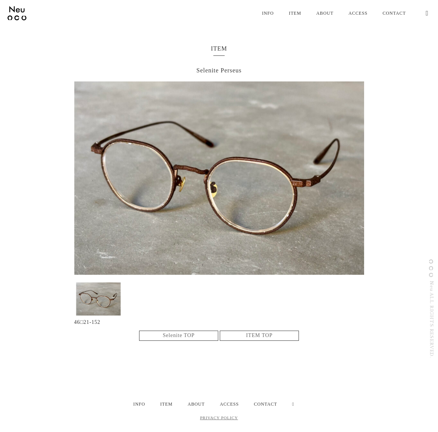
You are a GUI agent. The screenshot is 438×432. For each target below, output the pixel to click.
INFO (268, 13)
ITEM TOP (259, 336)
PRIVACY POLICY (219, 417)
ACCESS (358, 13)
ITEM (295, 13)
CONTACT (394, 13)
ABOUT (325, 13)
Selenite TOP (179, 336)
